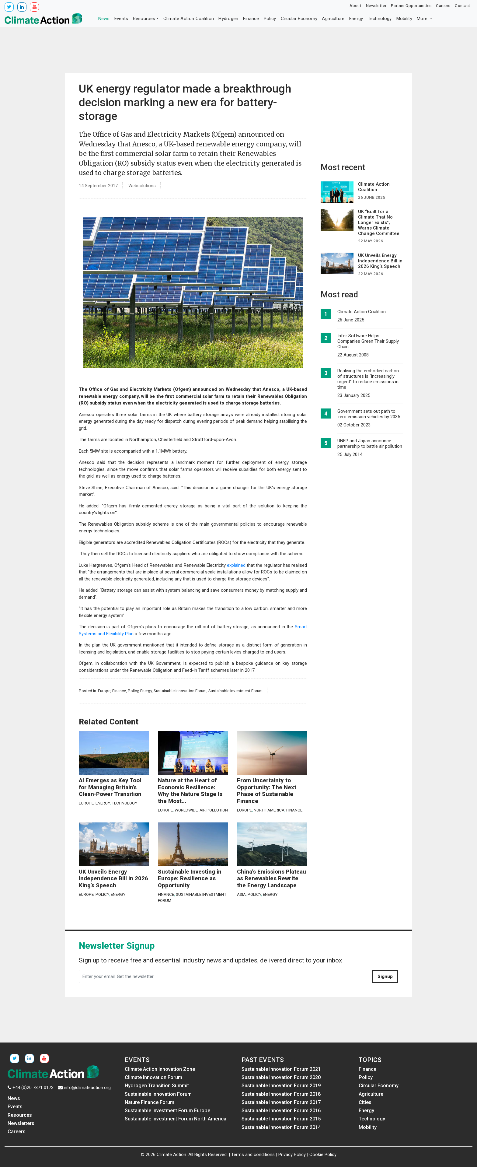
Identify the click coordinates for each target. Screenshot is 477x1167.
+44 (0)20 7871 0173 (33, 1087)
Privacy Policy (292, 1154)
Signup (385, 976)
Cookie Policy (322, 1154)
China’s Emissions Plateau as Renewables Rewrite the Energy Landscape (271, 878)
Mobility (404, 18)
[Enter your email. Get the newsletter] (225, 976)
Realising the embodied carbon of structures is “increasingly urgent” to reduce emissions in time (368, 379)
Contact (462, 5)
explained (235, 565)
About (355, 5)
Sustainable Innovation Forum (180, 690)
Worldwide (186, 810)
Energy (356, 18)
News (104, 18)
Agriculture (333, 18)
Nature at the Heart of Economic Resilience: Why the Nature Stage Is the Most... (190, 790)
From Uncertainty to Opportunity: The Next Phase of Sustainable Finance (266, 790)
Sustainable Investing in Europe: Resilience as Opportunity (189, 878)
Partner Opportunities (411, 5)
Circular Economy (299, 18)
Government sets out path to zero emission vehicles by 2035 (368, 413)
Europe (104, 690)
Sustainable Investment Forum (235, 690)
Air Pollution (214, 810)
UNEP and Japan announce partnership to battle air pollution (369, 443)
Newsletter (376, 5)
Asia (241, 894)
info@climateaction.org (87, 1087)
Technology (380, 18)
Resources (144, 18)
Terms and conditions (253, 1154)
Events (121, 18)
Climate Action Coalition (188, 18)
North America (269, 810)
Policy (270, 18)
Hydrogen (228, 18)
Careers (443, 5)
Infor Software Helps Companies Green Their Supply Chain (368, 341)
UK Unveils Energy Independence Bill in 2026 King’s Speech (113, 878)
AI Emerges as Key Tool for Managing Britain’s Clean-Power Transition (110, 787)
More (423, 18)
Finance (251, 18)
